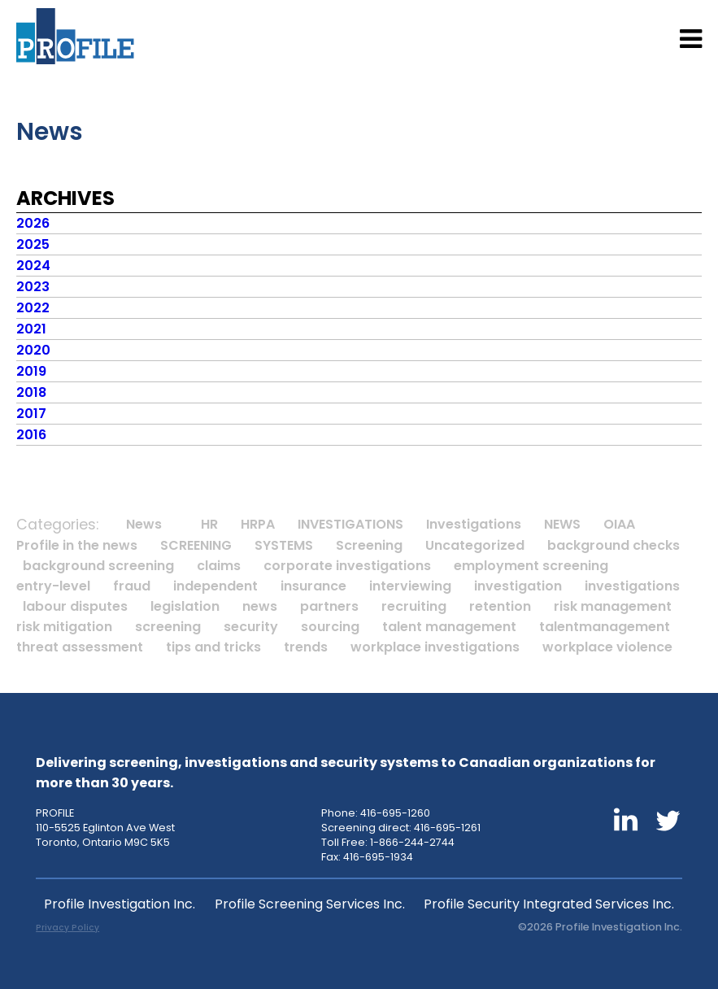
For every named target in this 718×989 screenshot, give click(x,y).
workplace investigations (435, 647)
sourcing (330, 626)
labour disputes (75, 606)
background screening (98, 565)
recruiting (413, 606)
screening (168, 626)
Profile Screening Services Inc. (310, 904)
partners (329, 606)
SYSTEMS (284, 545)
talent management (449, 626)
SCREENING (196, 545)
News (144, 524)
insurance (313, 586)
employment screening (531, 565)
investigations (632, 586)
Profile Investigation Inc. (119, 904)
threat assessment (79, 647)
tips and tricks (213, 647)
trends (306, 647)
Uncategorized (474, 545)
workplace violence (607, 647)
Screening (369, 545)
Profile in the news (76, 545)
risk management (613, 606)
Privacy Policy (67, 927)
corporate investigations (347, 565)
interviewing (410, 586)
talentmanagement (604, 626)
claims (219, 565)
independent (215, 586)
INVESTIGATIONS (350, 524)
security (251, 626)
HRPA (258, 524)
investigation (518, 586)
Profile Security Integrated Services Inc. (549, 904)
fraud (131, 586)
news (259, 606)
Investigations (473, 524)
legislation (185, 606)
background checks (613, 545)
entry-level (53, 586)
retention (500, 606)
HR (209, 524)
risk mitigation (64, 626)
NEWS (562, 524)
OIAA (619, 524)
